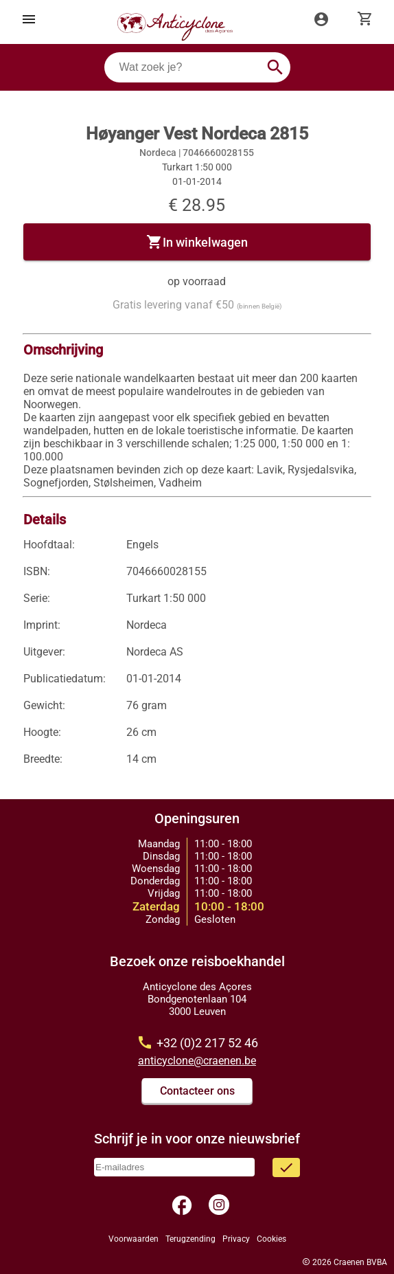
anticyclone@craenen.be (197, 1060)
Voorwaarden (133, 1239)
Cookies (271, 1239)
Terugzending (190, 1239)
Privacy (236, 1239)
